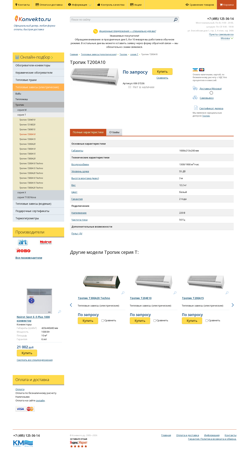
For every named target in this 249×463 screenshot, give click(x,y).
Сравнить (162, 77)
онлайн (40, 400)
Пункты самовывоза (221, 34)
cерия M (21, 110)
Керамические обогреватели (33, 72)
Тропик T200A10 (27, 134)
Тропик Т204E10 (27, 119)
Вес (73, 185)
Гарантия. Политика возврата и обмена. (212, 439)
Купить (162, 71)
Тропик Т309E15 (27, 129)
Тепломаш (21, 99)
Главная (74, 54)
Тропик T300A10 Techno (31, 177)
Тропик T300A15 (27, 153)
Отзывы (114, 132)
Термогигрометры (27, 218)
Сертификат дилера (208, 108)
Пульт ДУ (76, 233)
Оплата (19, 389)
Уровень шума (80, 171)
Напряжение (79, 212)
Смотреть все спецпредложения (35, 360)
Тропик (19, 104)
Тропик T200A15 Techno (31, 168)
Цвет (74, 192)
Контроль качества (110, 4)
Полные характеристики (88, 132)
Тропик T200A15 (27, 139)
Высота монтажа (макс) (85, 178)
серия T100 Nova (26, 197)
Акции (136, 4)
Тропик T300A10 (27, 148)
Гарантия (77, 199)
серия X (21, 192)
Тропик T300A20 (27, 158)
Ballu (18, 93)
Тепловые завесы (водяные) (33, 203)
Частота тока (79, 219)
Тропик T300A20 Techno (31, 187)
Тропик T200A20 (27, 144)
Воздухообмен (80, 164)
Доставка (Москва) (207, 88)
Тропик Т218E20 (27, 124)
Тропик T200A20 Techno (31, 173)
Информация (80, 4)
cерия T (21, 114)
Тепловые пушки (26, 80)
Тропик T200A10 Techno (31, 163)
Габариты (77, 150)
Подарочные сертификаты (32, 211)
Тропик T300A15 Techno (31, 182)
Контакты (22, 4)
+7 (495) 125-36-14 (220, 19)
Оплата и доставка (49, 4)
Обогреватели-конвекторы (32, 65)
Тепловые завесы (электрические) (37, 87)
